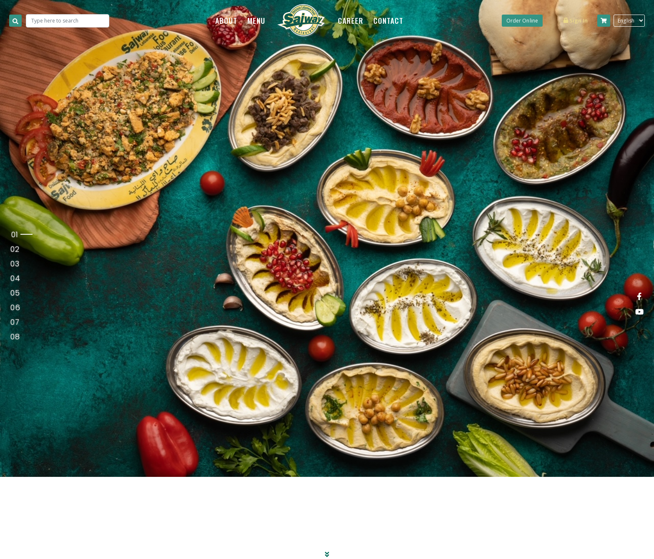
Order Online (522, 20)
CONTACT (388, 20)
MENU (256, 20)
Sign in (575, 20)
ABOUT (226, 20)
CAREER (350, 20)
